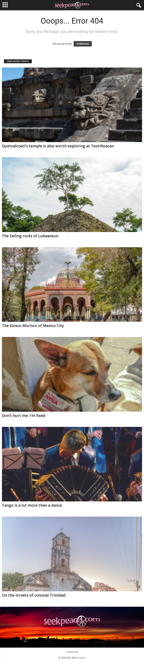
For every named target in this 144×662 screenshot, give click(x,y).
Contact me (72, 651)
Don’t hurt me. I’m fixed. (24, 415)
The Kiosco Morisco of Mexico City (33, 325)
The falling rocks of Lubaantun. (30, 235)
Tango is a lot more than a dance (32, 505)
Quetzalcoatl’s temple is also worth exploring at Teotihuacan (58, 146)
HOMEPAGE (83, 44)
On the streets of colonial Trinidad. (34, 595)
